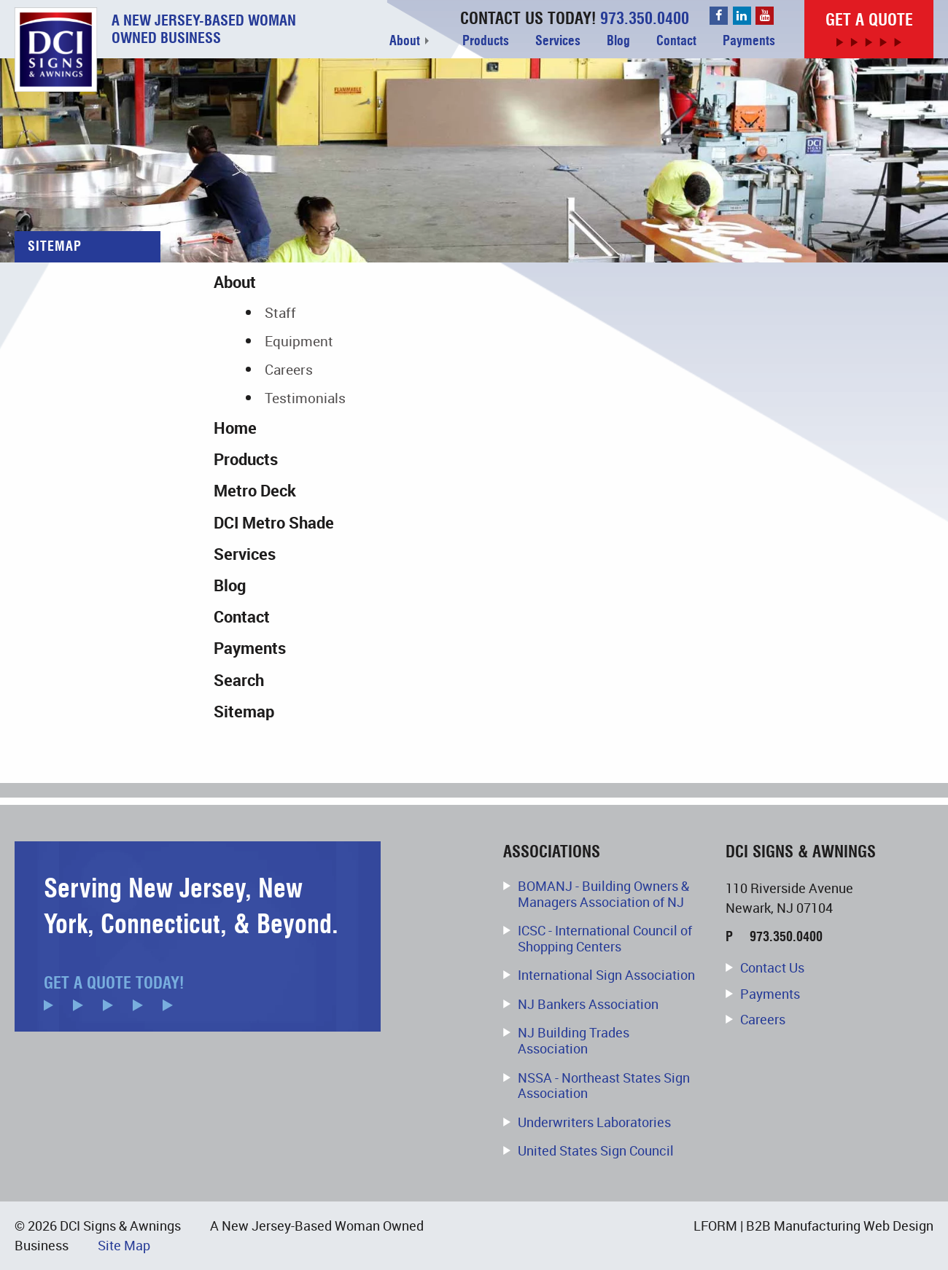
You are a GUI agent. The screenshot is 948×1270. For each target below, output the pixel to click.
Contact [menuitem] (676, 41)
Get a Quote (869, 20)
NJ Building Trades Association (573, 1040)
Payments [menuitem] (749, 41)
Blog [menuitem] (618, 41)
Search (239, 679)
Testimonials (305, 398)
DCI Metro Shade (274, 522)
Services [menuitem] (557, 41)
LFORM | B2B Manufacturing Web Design (813, 1225)
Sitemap (244, 711)
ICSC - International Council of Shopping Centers (605, 938)
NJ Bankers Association (588, 1004)
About (235, 281)
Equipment (299, 341)
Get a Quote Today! (114, 983)
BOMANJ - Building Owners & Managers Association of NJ (603, 894)
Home (235, 427)
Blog (230, 585)
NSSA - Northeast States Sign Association (604, 1085)
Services (245, 553)
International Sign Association (606, 974)
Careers (289, 369)
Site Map (124, 1245)
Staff (280, 312)
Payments (250, 647)
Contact (242, 616)
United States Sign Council (596, 1150)
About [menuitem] (404, 41)
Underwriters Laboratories (594, 1122)
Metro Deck (255, 490)
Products (246, 459)
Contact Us (772, 968)
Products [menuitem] (485, 41)
